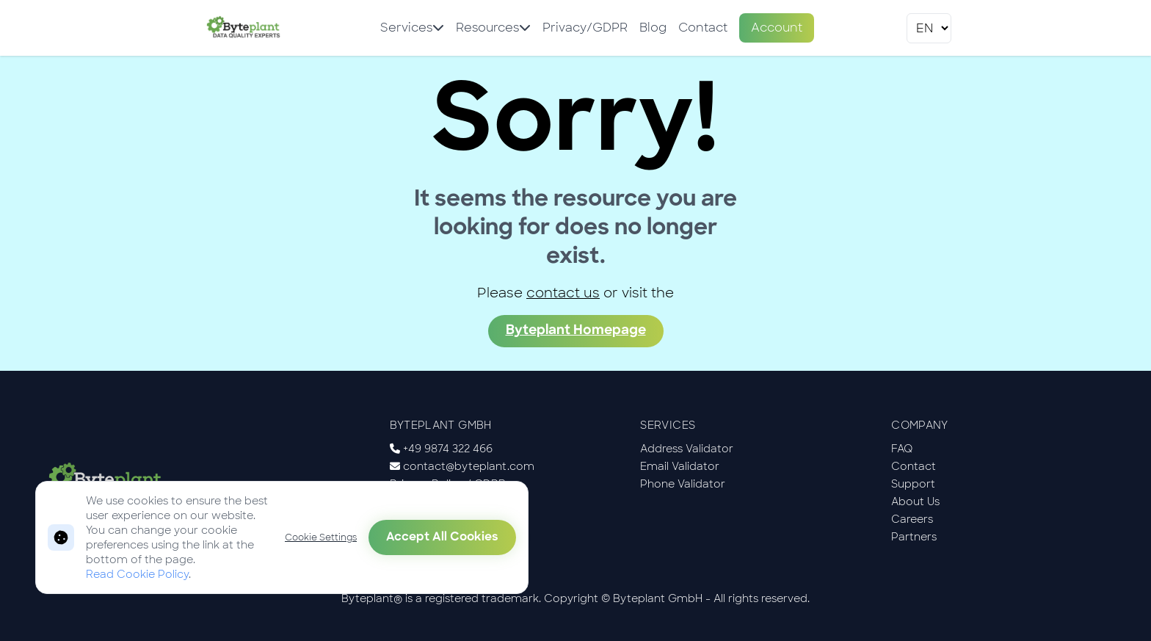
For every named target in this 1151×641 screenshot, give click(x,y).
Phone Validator (682, 483)
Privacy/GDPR (585, 27)
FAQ (902, 448)
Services (412, 27)
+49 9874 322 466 (448, 448)
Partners (914, 536)
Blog (653, 27)
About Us (915, 501)
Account (776, 27)
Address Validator (686, 448)
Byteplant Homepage (576, 331)
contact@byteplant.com (468, 466)
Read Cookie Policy (137, 574)
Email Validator (679, 466)
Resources (493, 27)
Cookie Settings (321, 537)
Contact (702, 27)
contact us (563, 293)
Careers (912, 519)
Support (913, 483)
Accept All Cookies (442, 537)
